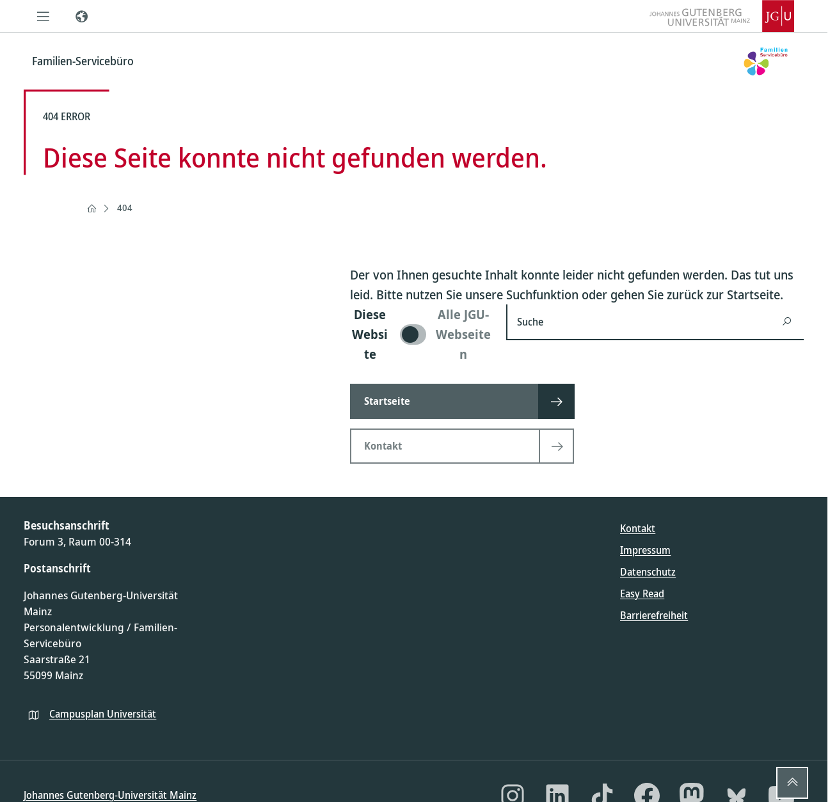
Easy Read (642, 593)
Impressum (645, 550)
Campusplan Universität (102, 714)
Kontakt (637, 528)
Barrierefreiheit (654, 615)
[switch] (420, 334)
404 (124, 207)
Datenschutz (648, 572)
